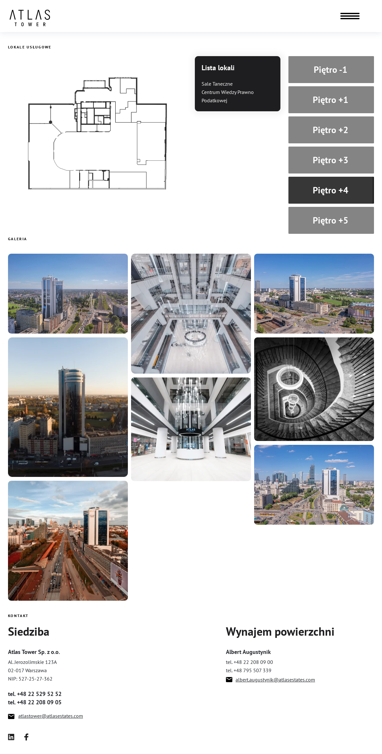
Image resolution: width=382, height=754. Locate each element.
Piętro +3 (330, 162)
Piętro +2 (330, 132)
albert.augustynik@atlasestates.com (275, 679)
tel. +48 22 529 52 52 (35, 694)
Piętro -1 (330, 71)
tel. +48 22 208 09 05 (35, 702)
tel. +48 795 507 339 (248, 670)
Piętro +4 (330, 192)
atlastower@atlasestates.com (50, 716)
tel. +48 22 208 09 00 (249, 662)
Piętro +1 (330, 101)
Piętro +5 (330, 222)
